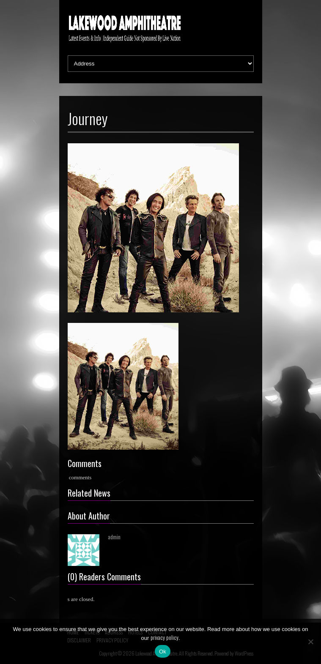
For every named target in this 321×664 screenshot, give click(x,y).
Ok (162, 651)
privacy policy (164, 637)
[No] (310, 641)
